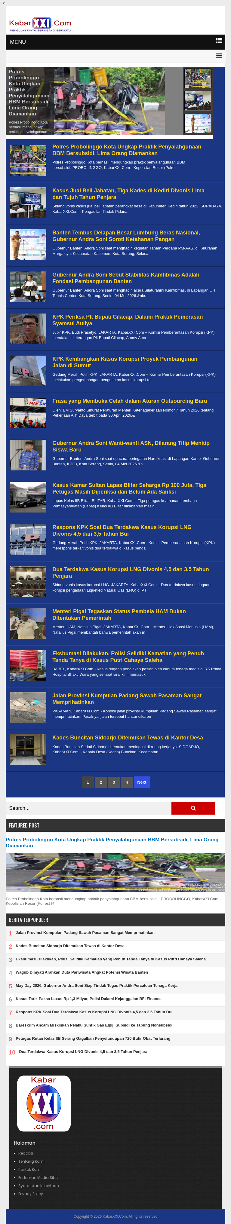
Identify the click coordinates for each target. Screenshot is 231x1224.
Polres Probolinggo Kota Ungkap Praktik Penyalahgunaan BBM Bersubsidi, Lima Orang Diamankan (29, 93)
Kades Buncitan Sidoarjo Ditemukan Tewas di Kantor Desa (127, 738)
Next (141, 782)
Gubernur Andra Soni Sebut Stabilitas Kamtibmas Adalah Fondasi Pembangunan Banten (125, 278)
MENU (18, 42)
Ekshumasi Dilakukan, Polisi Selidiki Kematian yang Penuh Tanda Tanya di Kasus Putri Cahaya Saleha (128, 656)
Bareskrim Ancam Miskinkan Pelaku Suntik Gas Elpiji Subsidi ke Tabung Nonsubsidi (94, 1025)
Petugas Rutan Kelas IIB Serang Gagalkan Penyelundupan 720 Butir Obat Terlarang (93, 1038)
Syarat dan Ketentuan (38, 1185)
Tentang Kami (31, 1161)
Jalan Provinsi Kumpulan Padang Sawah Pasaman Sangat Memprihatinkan (85, 932)
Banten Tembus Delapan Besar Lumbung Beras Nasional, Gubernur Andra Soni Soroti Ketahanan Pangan (126, 236)
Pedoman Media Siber (38, 1177)
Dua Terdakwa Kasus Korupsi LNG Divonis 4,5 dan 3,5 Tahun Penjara (83, 1051)
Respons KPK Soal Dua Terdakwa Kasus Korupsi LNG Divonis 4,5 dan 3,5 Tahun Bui (122, 530)
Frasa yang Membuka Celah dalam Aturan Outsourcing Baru (129, 401)
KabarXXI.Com (115, 1216)
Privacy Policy (30, 1193)
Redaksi (25, 1153)
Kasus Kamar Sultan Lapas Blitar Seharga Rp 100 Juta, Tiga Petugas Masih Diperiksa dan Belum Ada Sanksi (129, 488)
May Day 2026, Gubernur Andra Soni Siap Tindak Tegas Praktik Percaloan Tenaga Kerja (96, 985)
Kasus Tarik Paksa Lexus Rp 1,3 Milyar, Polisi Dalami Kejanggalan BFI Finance (89, 998)
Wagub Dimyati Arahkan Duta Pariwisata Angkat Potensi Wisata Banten (82, 972)
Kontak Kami (30, 1169)
